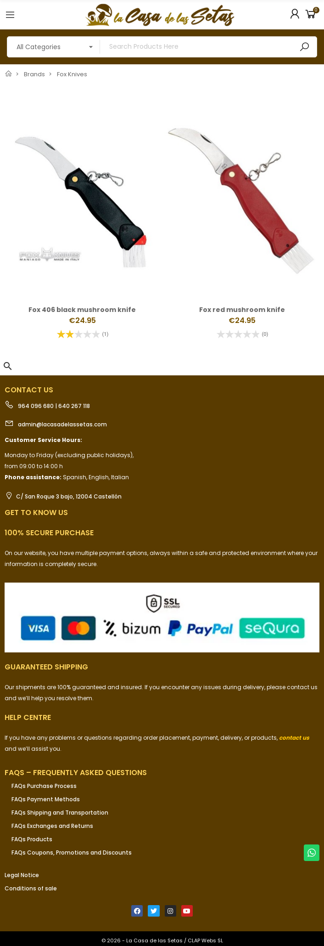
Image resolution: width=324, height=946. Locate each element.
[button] (8, 366)
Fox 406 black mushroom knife (82, 309)
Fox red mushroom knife (242, 309)
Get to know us (36, 512)
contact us (294, 738)
